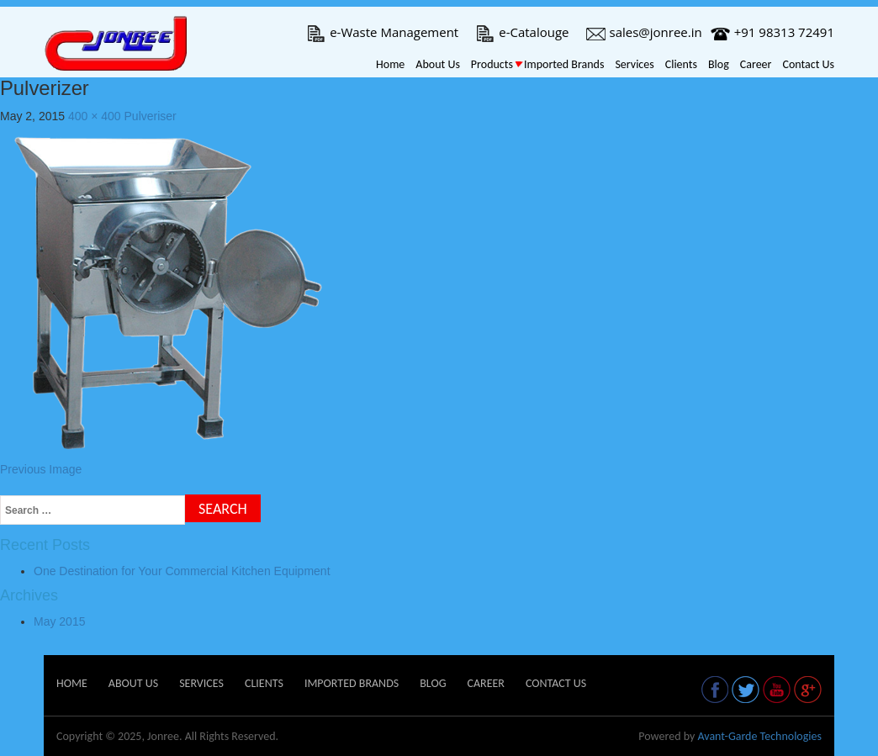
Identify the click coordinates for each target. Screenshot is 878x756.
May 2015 (59, 621)
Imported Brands (564, 64)
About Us (437, 64)
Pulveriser (150, 116)
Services (634, 64)
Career (756, 64)
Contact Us (808, 64)
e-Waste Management (382, 32)
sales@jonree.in (644, 32)
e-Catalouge (522, 32)
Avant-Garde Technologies (759, 736)
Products (492, 64)
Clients (681, 64)
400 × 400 (94, 116)
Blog (718, 64)
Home (390, 64)
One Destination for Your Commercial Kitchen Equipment (182, 571)
